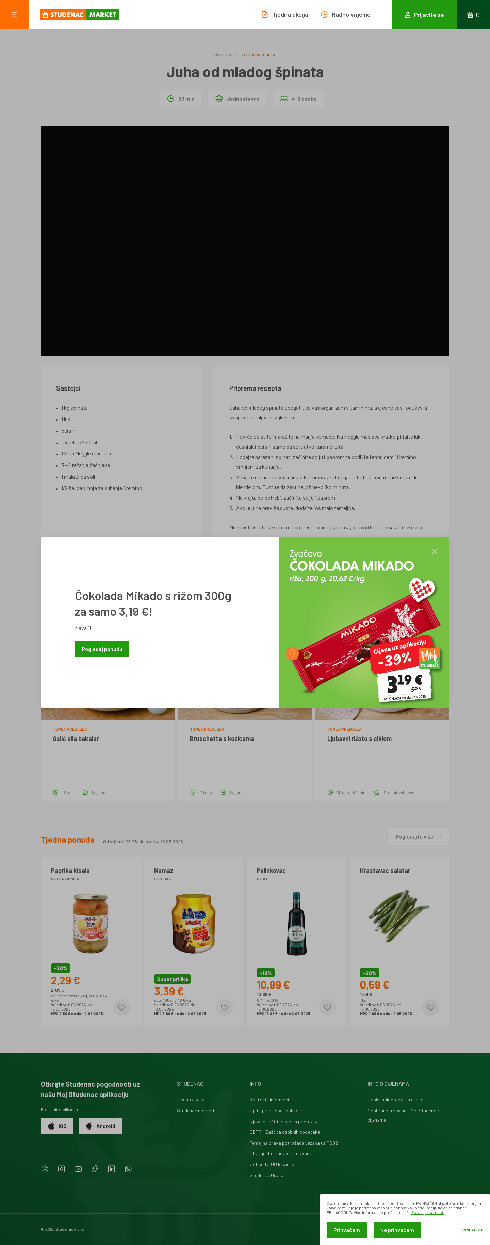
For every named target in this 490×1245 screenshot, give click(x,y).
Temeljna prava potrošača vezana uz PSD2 (294, 1143)
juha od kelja (366, 527)
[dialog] (405, 1219)
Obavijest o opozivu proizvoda (281, 1153)
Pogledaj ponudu (102, 649)
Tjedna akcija (191, 1099)
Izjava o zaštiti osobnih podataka (284, 1121)
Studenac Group (266, 1175)
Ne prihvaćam (397, 1230)
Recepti (222, 54)
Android (100, 1126)
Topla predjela (258, 54)
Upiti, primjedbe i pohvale (276, 1110)
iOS (57, 1126)
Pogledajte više (419, 836)
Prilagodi (472, 1230)
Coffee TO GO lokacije (272, 1164)
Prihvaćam (346, 1230)
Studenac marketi (195, 1110)
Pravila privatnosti (427, 1212)
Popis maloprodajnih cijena (395, 1099)
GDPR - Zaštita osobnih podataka (285, 1132)
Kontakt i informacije (271, 1099)
